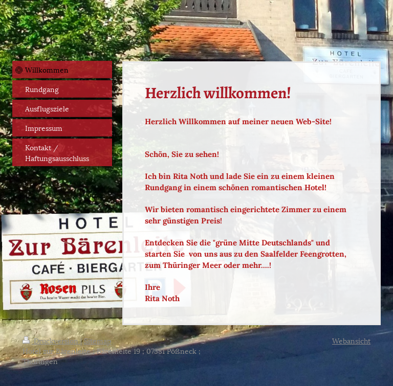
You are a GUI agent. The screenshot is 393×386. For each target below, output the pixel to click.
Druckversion (51, 340)
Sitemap (97, 340)
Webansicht (351, 340)
